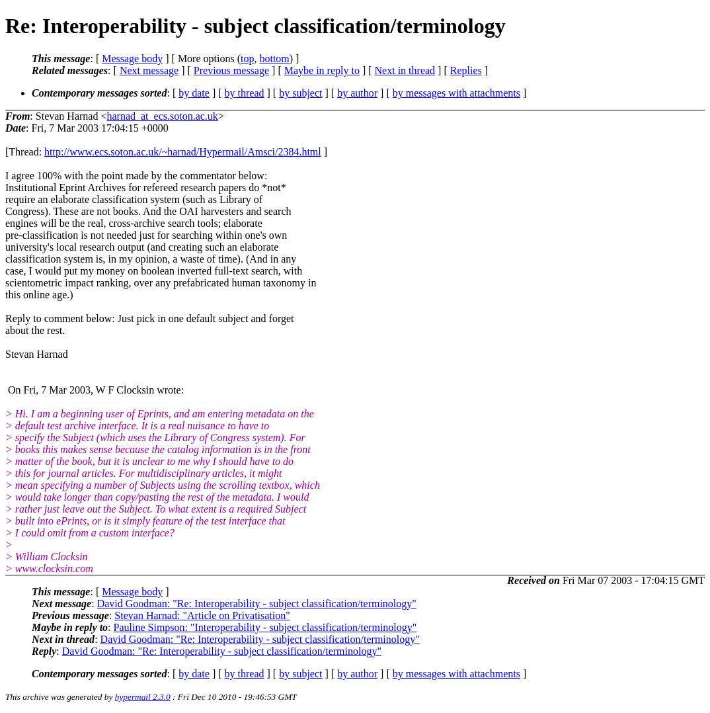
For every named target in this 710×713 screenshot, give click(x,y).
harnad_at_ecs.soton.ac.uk (161, 116)
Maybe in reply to (322, 70)
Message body (132, 58)
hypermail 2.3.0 (143, 697)
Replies (466, 70)
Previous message (231, 70)
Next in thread (405, 70)
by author (357, 93)
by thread (244, 93)
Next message (149, 70)
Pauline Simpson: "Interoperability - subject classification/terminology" (265, 627)
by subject (300, 93)
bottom (274, 58)
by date (194, 93)
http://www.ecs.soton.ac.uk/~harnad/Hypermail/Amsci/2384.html (182, 151)
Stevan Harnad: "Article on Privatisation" (202, 615)
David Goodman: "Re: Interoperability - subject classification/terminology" (256, 603)
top (247, 58)
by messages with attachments (456, 93)
